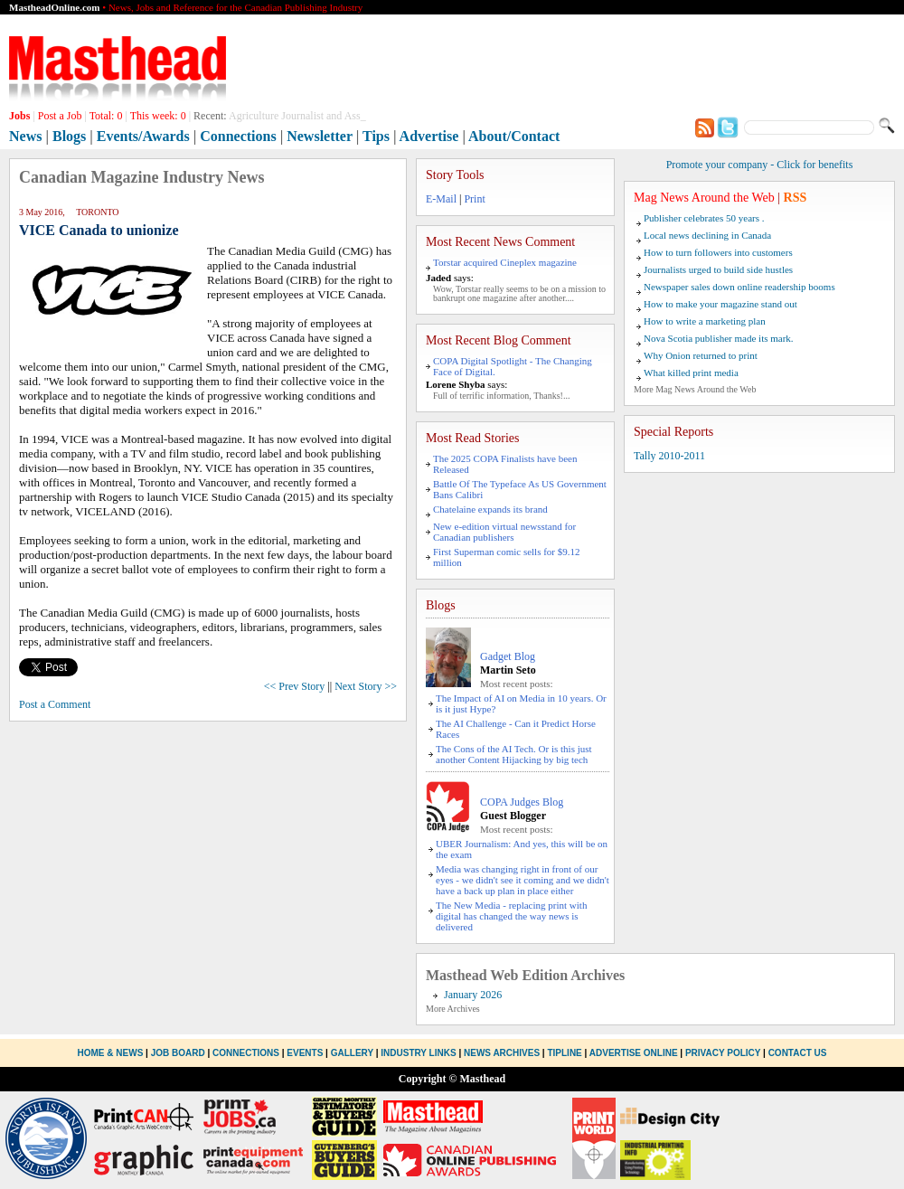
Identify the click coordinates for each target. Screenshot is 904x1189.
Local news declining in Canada (707, 235)
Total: (106, 115)
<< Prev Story (294, 686)
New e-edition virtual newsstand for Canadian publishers (504, 532)
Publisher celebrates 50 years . (704, 217)
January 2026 (473, 994)
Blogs (69, 136)
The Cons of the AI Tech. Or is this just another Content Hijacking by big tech (514, 754)
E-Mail (441, 199)
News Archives (502, 1053)
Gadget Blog (507, 656)
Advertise (429, 136)
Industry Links (418, 1053)
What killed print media (691, 372)
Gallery (352, 1053)
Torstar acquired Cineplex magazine (505, 262)
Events (305, 1053)
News (25, 136)
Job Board (178, 1053)
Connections (238, 136)
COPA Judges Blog (521, 802)
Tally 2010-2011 (669, 455)
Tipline (564, 1053)
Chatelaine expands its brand (490, 509)
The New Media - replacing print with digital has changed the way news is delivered (511, 916)
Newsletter (320, 136)
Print (474, 199)
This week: (158, 115)
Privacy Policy (722, 1053)
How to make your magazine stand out (720, 303)
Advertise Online (633, 1053)
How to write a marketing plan (705, 321)
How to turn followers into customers (718, 252)
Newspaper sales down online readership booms (739, 286)
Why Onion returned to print (701, 355)
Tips (376, 136)
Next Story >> (365, 686)
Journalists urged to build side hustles (718, 269)
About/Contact (514, 136)
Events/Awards (143, 136)
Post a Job (60, 115)
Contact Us (797, 1053)
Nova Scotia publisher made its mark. (719, 338)
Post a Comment (54, 704)
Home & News (112, 1053)
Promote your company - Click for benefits (759, 164)
